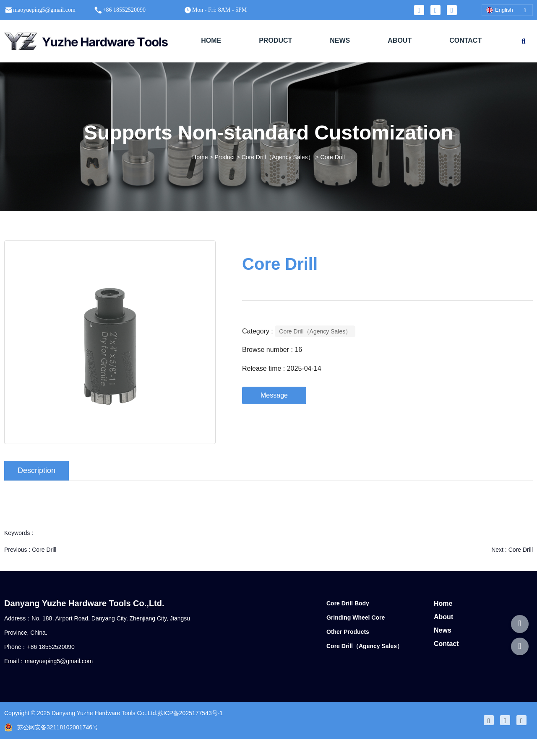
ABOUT (400, 40)
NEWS (340, 40)
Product (224, 157)
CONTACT (465, 40)
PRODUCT (275, 40)
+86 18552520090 (50, 646)
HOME (211, 40)
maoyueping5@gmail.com (59, 661)
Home (200, 157)
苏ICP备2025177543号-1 (190, 713)
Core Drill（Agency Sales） (278, 157)
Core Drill (44, 549)
